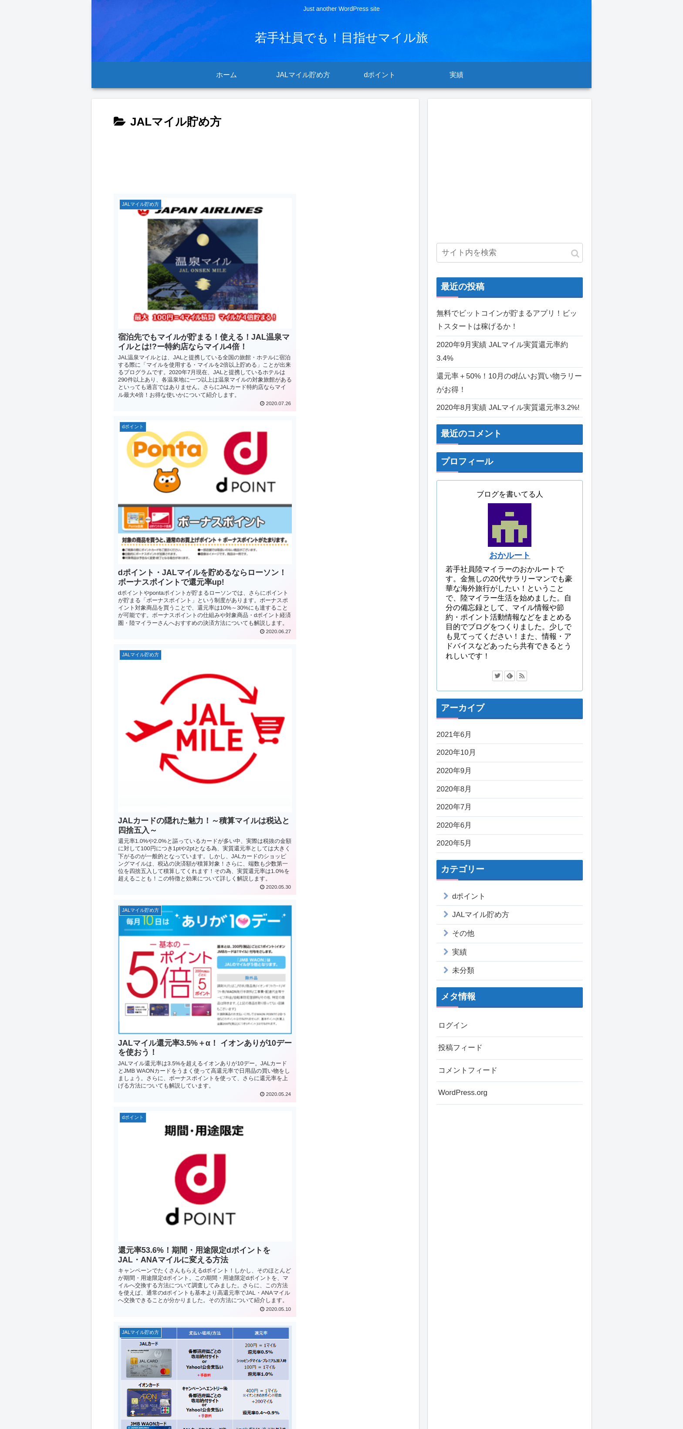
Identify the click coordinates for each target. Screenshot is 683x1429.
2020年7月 (454, 807)
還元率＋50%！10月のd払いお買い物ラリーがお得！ (509, 383)
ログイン (453, 1025)
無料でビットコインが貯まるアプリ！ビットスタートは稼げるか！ (506, 320)
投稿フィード (460, 1048)
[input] (509, 253)
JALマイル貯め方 (480, 915)
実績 (459, 952)
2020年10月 (456, 752)
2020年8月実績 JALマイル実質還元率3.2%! (508, 407)
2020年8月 (454, 789)
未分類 (463, 970)
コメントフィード (467, 1070)
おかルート (510, 555)
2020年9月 (454, 771)
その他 (463, 933)
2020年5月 (454, 843)
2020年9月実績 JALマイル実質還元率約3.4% (502, 351)
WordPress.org (462, 1092)
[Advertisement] (255, 158)
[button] (575, 253)
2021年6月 (454, 734)
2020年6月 (454, 825)
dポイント (469, 896)
